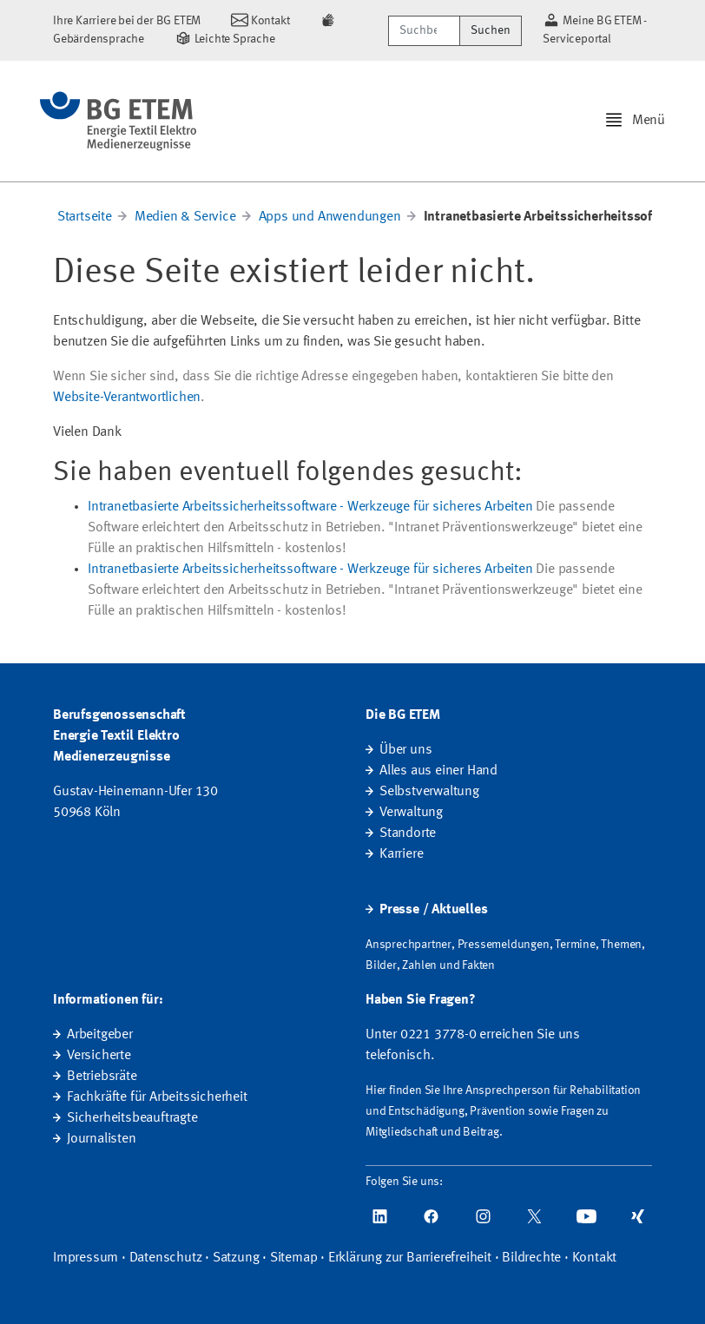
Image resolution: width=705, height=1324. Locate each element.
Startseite (84, 217)
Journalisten (101, 1139)
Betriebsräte (102, 1077)
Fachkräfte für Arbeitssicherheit (157, 1097)
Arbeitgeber (100, 1035)
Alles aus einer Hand (438, 771)
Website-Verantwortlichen (127, 398)
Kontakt (594, 1258)
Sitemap (294, 1258)
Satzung (236, 1258)
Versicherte (99, 1056)
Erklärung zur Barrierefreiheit (409, 1258)
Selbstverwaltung (429, 792)
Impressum (85, 1258)
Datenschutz (165, 1258)
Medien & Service (185, 217)
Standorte (407, 833)
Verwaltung (411, 813)
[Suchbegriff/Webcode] (424, 31)
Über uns (405, 750)
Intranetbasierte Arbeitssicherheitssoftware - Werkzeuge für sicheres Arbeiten (310, 507)
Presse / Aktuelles (433, 910)
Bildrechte (531, 1258)
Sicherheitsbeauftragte (132, 1118)
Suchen (491, 30)
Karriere (401, 854)
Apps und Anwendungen (330, 217)
